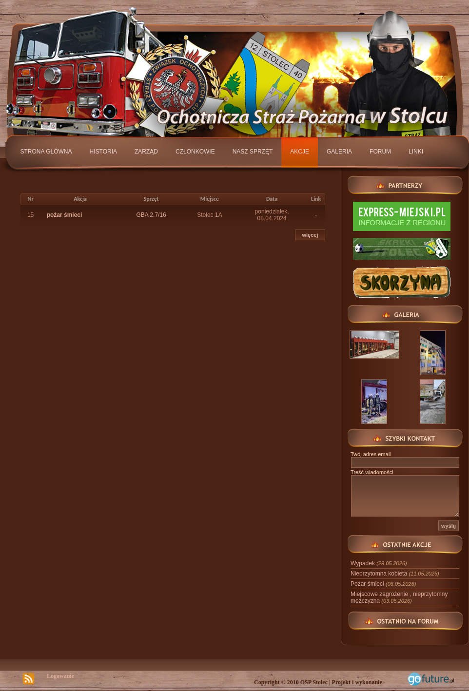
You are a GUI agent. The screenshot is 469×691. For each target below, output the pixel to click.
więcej (310, 235)
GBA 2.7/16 (151, 214)
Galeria (339, 151)
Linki (416, 151)
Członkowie (195, 151)
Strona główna (46, 151)
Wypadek (379, 563)
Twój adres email (371, 454)
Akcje (299, 151)
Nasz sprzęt (253, 151)
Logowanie (60, 675)
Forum (380, 151)
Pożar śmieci (383, 583)
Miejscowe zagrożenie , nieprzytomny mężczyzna (399, 597)
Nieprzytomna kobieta (395, 573)
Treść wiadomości (372, 472)
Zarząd (146, 151)
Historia (103, 151)
